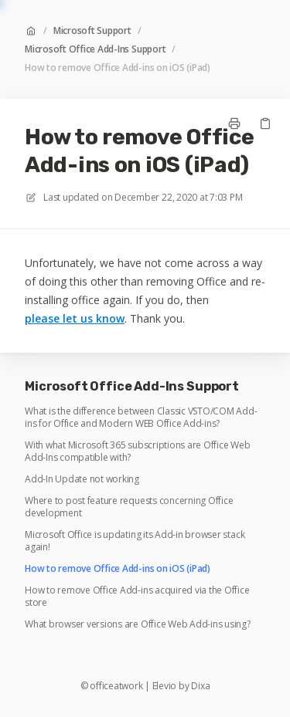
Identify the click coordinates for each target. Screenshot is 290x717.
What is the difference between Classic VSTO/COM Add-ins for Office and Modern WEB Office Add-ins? (141, 417)
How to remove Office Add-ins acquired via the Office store (137, 596)
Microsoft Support (92, 31)
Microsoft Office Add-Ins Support (95, 49)
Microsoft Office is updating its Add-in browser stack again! (134, 541)
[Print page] (234, 123)
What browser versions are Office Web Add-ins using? (138, 624)
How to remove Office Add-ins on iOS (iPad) (117, 68)
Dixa (200, 686)
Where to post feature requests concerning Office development (129, 507)
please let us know (75, 318)
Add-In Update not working (82, 479)
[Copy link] (265, 123)
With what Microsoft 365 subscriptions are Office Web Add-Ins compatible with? (138, 451)
